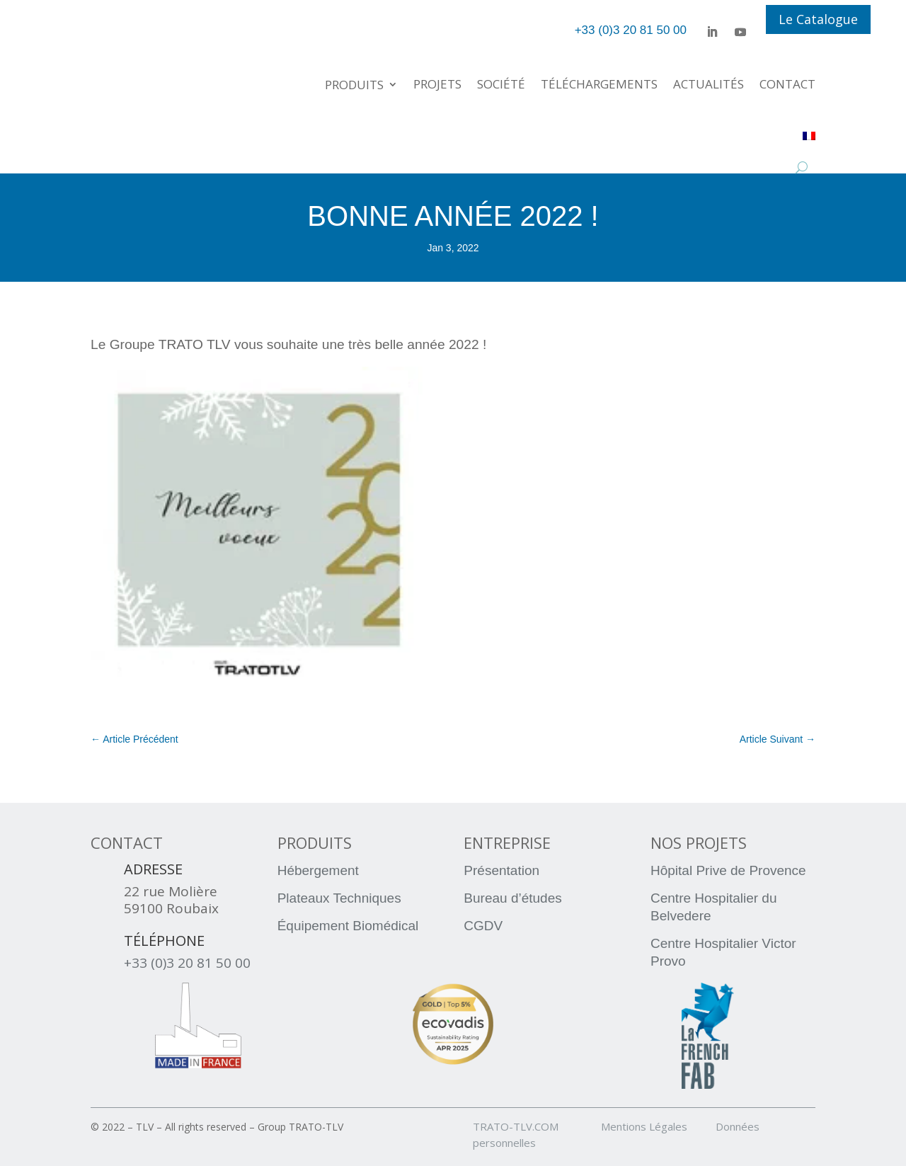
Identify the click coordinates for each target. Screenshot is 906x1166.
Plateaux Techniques (339, 898)
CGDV (483, 925)
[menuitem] (809, 135)
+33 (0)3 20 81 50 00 (187, 963)
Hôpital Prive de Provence (728, 870)
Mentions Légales (657, 1126)
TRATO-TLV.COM (535, 1126)
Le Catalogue (818, 19)
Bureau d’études (512, 898)
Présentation (501, 870)
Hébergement (318, 870)
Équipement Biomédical (348, 925)
